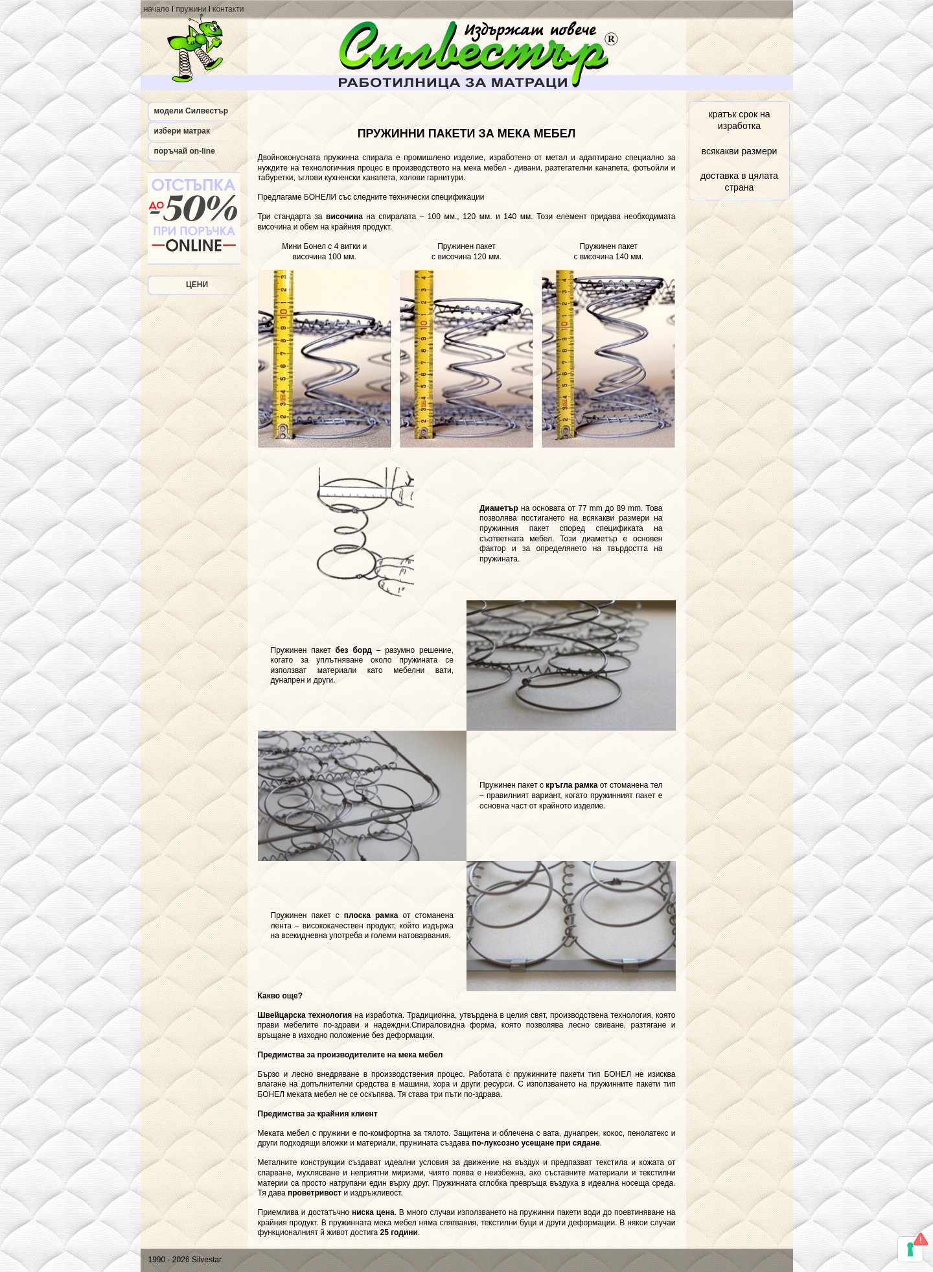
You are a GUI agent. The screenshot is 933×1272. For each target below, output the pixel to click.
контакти (228, 9)
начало (157, 9)
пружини (191, 9)
